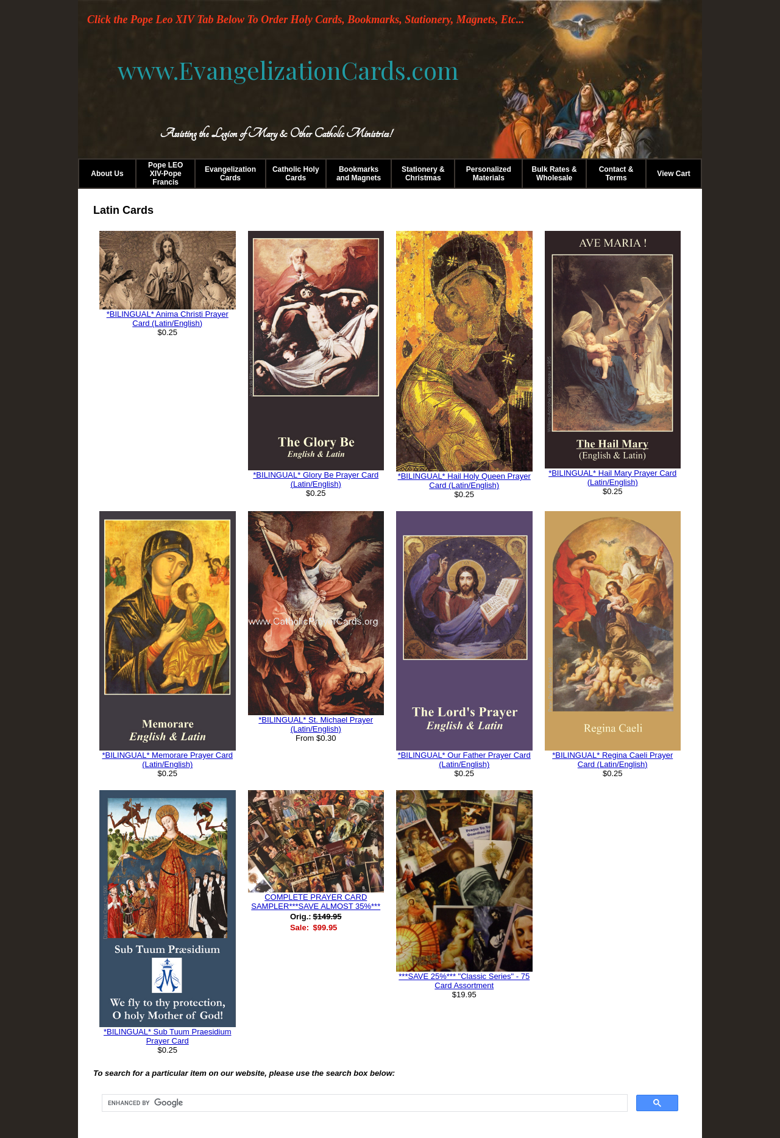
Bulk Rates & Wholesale (554, 173)
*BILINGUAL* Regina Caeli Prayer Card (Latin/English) (612, 760)
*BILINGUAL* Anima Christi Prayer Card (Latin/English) (168, 318)
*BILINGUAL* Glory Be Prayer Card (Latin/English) (315, 479)
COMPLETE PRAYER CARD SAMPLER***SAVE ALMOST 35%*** (315, 901)
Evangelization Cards (230, 173)
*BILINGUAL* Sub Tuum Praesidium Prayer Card (168, 1036)
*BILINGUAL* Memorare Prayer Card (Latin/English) (167, 760)
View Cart (673, 173)
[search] (363, 1103)
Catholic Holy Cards (295, 173)
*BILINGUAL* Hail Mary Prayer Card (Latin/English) (612, 477)
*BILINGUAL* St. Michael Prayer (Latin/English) (315, 724)
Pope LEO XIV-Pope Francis (165, 173)
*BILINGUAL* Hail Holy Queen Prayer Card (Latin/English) (464, 481)
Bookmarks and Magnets (358, 173)
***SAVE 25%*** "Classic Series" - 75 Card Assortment (464, 981)
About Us (107, 173)
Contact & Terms (616, 173)
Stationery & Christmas (423, 173)
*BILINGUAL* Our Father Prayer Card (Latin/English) (464, 760)
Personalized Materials (488, 173)
